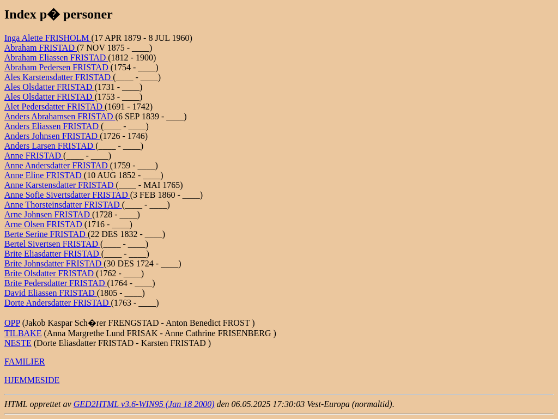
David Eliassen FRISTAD (50, 292)
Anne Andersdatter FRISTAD (57, 165)
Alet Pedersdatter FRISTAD (54, 106)
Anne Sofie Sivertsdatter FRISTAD (67, 194)
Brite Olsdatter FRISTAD (50, 273)
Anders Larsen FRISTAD (49, 145)
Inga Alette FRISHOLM (48, 37)
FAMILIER (24, 361)
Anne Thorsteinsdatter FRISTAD (63, 204)
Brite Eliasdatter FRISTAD (52, 253)
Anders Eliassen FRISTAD (52, 126)
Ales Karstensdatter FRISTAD (58, 77)
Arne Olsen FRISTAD (44, 224)
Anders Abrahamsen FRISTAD (60, 116)
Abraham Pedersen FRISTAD (57, 67)
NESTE (18, 343)
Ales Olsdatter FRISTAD (49, 87)
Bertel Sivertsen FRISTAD (52, 243)
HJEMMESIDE (31, 380)
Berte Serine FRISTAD (46, 234)
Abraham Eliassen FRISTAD (56, 57)
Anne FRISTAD (33, 155)
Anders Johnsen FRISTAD (52, 136)
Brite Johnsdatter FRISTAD (54, 263)
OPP (12, 322)
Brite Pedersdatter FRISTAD (55, 283)
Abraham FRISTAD (40, 47)
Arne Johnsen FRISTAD (48, 214)
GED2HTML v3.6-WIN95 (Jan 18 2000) (144, 404)
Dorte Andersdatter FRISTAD (57, 302)
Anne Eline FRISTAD (44, 175)
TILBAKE (22, 333)
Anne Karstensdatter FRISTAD (60, 185)
